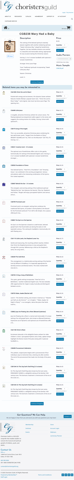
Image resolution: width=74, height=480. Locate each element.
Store (52, 425)
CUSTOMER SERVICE (24, 21)
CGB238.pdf (59, 69)
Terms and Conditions (45, 475)
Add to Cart (60, 51)
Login (63, 12)
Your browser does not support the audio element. (64, 59)
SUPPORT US (54, 16)
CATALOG (30, 16)
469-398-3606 (5, 461)
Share (10, 57)
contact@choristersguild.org (9, 467)
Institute (28, 429)
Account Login (54, 429)
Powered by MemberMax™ (9, 475)
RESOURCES (19, 16)
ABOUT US (8, 16)
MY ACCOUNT (9, 21)
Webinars (53, 432)
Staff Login (4, 477)
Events (28, 432)
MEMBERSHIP (41, 16)
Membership (29, 425)
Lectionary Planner (56, 436)
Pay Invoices (70, 12)
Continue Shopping (37, 82)
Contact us (67, 417)
